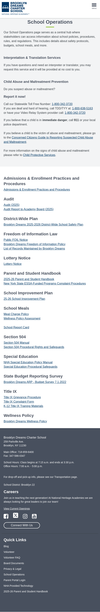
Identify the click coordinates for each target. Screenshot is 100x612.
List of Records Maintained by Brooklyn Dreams (34, 248)
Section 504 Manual (16, 342)
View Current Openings (17, 508)
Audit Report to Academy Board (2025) (29, 209)
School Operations (14, 574)
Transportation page (65, 476)
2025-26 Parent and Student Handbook (29, 279)
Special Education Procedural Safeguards (30, 366)
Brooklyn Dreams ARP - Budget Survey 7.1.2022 (35, 382)
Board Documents (14, 563)
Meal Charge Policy (16, 314)
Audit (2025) (11, 204)
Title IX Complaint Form (19, 401)
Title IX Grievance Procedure (22, 397)
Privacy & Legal (12, 568)
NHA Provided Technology (18, 585)
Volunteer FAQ (12, 557)
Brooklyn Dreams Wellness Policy (25, 421)
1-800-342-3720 (62, 104)
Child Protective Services (39, 155)
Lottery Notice (13, 263)
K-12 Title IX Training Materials (23, 406)
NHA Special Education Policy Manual (28, 362)
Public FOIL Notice (16, 239)
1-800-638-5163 (82, 108)
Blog (6, 546)
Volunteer (9, 551)
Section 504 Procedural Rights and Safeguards (34, 347)
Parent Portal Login (14, 580)
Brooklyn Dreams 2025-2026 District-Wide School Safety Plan (43, 224)
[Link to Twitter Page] (16, 517)
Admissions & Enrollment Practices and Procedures (37, 189)
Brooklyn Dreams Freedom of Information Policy (35, 244)
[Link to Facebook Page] (6, 517)
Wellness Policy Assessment (22, 318)
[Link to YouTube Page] (34, 517)
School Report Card (16, 327)
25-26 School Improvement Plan (24, 298)
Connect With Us (22, 525)
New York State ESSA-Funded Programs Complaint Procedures (45, 283)
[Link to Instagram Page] (25, 517)
